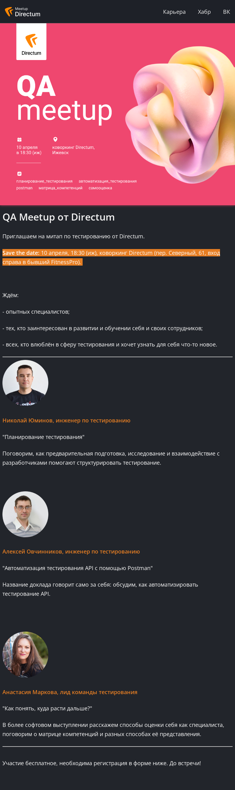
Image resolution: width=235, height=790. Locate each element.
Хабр (204, 11)
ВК (226, 11)
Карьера (174, 11)
